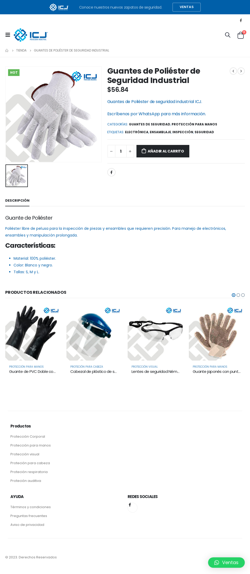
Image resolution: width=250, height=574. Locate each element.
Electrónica (136, 132)
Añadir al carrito (166, 151)
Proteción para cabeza (30, 463)
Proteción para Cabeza (86, 367)
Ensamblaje (160, 132)
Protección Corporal (27, 436)
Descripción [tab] (17, 200)
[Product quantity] (121, 151)
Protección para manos (30, 445)
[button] (233, 295)
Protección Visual (145, 367)
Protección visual (24, 454)
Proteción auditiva (25, 480)
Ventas (187, 7)
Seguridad (204, 132)
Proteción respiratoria (29, 471)
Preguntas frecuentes (28, 515)
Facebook (111, 172)
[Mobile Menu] (9, 34)
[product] (33, 333)
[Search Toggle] (227, 35)
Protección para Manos (194, 124)
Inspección (182, 132)
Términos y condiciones (30, 507)
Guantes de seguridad (149, 124)
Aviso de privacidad (27, 524)
